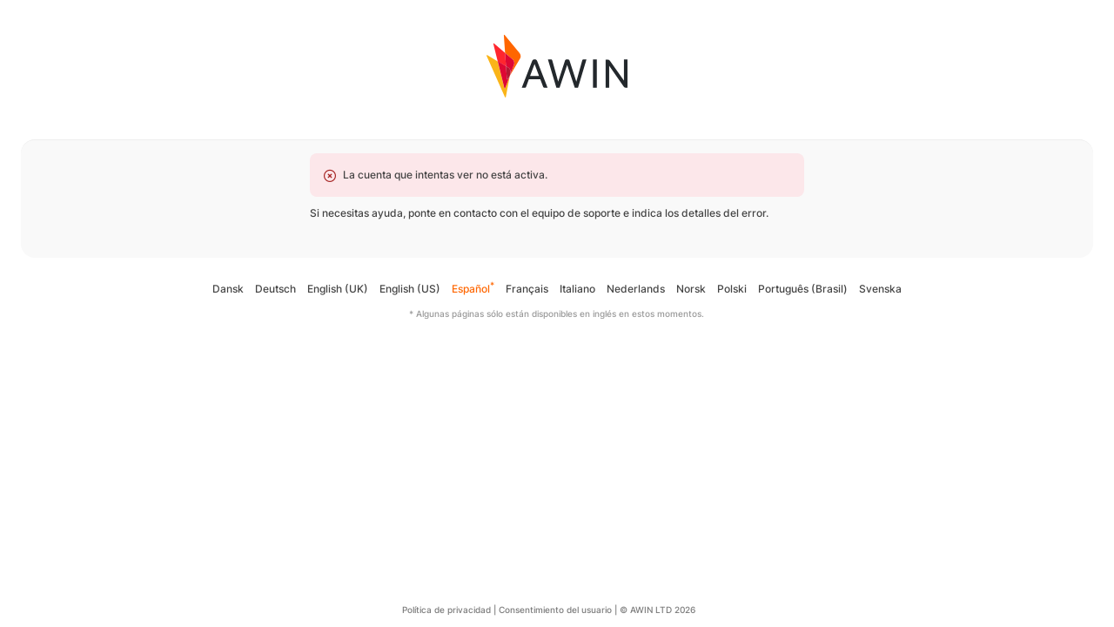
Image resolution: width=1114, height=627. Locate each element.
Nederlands (636, 288)
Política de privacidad (446, 609)
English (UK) (337, 288)
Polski (732, 288)
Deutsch (275, 288)
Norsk (691, 288)
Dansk (228, 288)
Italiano (577, 288)
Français (527, 288)
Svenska (880, 288)
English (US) (409, 288)
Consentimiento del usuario (555, 609)
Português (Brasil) (803, 288)
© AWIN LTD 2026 (657, 609)
